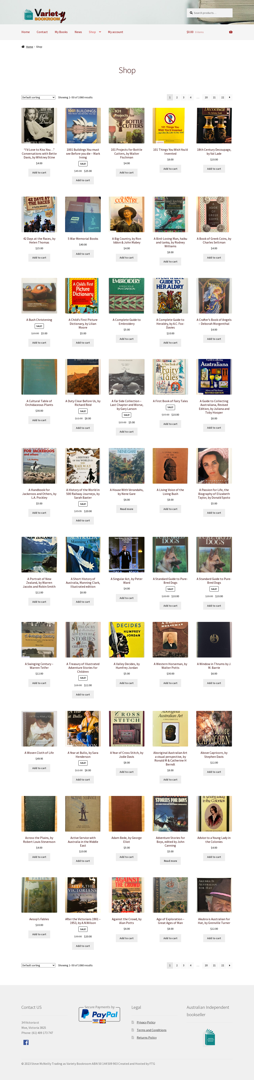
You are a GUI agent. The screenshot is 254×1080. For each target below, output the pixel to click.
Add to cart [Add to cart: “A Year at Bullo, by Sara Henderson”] (83, 779)
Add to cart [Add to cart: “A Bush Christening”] (39, 342)
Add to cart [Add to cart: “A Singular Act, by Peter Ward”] (127, 598)
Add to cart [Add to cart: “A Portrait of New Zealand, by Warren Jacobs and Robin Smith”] (39, 601)
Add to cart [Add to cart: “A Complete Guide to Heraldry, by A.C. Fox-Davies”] (170, 342)
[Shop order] (38, 97)
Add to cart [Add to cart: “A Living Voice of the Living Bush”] (170, 509)
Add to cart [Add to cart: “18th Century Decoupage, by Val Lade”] (214, 169)
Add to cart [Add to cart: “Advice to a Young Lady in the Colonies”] (214, 857)
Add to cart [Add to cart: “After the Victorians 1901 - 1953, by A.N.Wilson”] (83, 946)
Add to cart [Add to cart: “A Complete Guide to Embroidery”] (127, 339)
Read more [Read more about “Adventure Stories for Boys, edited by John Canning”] (170, 861)
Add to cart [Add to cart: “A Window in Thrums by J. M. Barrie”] (214, 683)
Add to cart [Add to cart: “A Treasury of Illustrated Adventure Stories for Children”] (83, 694)
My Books (61, 32)
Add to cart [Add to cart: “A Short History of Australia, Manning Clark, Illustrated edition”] (83, 601)
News (78, 32)
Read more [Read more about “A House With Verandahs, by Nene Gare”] (126, 509)
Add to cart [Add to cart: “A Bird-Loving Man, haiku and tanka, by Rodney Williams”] (170, 261)
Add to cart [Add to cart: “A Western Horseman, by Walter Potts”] (170, 683)
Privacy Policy (146, 1022)
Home (25, 32)
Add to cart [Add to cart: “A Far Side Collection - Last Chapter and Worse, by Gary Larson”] (127, 431)
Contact (42, 32)
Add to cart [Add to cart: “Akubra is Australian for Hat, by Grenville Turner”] (214, 938)
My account (115, 32)
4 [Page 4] (190, 97)
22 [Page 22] (222, 97)
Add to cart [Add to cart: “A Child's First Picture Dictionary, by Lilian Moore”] (83, 342)
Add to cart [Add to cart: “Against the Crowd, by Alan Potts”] (127, 938)
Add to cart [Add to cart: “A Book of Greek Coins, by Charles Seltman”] (214, 257)
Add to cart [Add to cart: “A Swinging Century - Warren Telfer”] (39, 683)
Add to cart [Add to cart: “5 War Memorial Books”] (83, 254)
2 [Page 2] (177, 97)
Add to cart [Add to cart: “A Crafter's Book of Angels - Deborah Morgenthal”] (214, 339)
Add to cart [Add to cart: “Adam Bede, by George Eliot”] (127, 857)
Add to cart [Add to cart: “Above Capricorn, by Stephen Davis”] (214, 772)
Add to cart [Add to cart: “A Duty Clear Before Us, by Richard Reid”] (83, 428)
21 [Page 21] (214, 97)
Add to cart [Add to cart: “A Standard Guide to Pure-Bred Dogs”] (170, 605)
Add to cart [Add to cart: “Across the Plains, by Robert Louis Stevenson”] (39, 857)
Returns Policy (147, 1037)
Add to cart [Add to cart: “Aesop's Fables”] (39, 934)
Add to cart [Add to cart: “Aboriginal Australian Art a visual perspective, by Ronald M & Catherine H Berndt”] (170, 779)
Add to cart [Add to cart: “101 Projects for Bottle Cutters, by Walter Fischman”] (127, 172)
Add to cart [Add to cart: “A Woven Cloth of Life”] (39, 768)
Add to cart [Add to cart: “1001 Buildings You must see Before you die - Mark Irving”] (83, 180)
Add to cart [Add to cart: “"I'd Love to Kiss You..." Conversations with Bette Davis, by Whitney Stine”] (39, 172)
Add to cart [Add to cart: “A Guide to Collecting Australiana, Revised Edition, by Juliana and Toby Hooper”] (214, 427)
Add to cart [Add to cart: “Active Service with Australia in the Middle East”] (83, 861)
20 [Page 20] (206, 97)
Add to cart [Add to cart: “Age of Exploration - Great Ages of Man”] (170, 938)
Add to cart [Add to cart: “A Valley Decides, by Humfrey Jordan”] (127, 683)
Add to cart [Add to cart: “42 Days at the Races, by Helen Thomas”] (39, 257)
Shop (92, 32)
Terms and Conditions (151, 1030)
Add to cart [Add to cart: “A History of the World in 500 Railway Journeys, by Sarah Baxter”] (83, 520)
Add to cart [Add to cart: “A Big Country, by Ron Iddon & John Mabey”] (127, 257)
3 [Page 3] (183, 97)
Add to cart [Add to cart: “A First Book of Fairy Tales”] (170, 424)
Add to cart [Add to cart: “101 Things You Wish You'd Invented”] (170, 169)
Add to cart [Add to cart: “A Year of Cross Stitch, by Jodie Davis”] (127, 772)
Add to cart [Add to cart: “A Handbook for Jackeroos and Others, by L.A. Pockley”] (39, 512)
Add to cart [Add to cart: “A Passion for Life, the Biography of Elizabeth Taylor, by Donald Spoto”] (214, 512)
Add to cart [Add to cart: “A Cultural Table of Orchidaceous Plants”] (39, 420)
